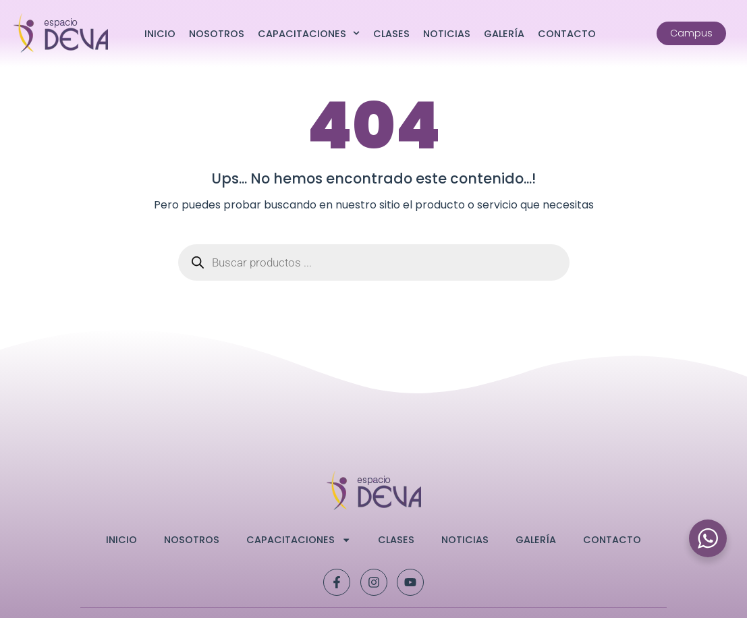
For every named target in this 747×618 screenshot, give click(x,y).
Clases (391, 33)
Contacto (567, 33)
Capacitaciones (309, 33)
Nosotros (216, 33)
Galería (504, 33)
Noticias (446, 33)
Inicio (159, 33)
